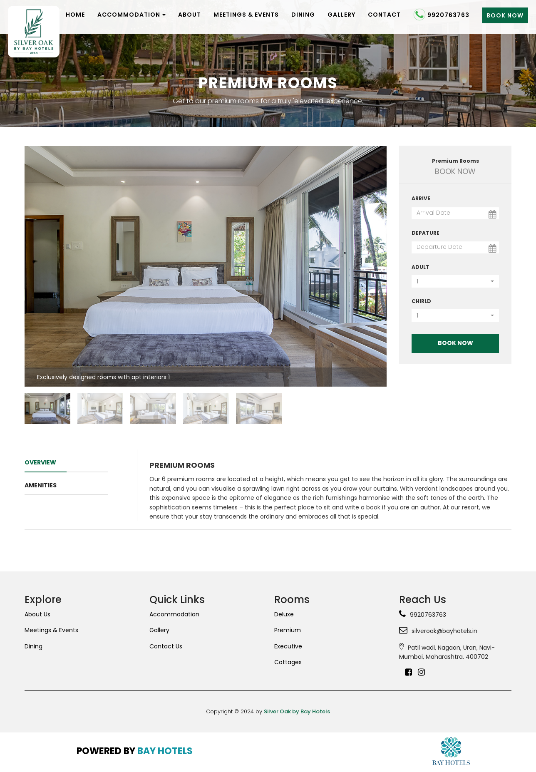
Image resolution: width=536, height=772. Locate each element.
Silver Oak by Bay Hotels (297, 711)
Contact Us (165, 646)
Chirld (421, 301)
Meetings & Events (246, 14)
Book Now (505, 15)
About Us (37, 614)
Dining (303, 14)
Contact (384, 14)
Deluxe (284, 614)
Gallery (341, 14)
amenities (41, 485)
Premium (287, 630)
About (189, 14)
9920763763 (441, 15)
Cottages (288, 662)
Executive (288, 646)
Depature (425, 232)
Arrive (421, 198)
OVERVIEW (40, 462)
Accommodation (131, 14)
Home (75, 14)
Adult (420, 267)
